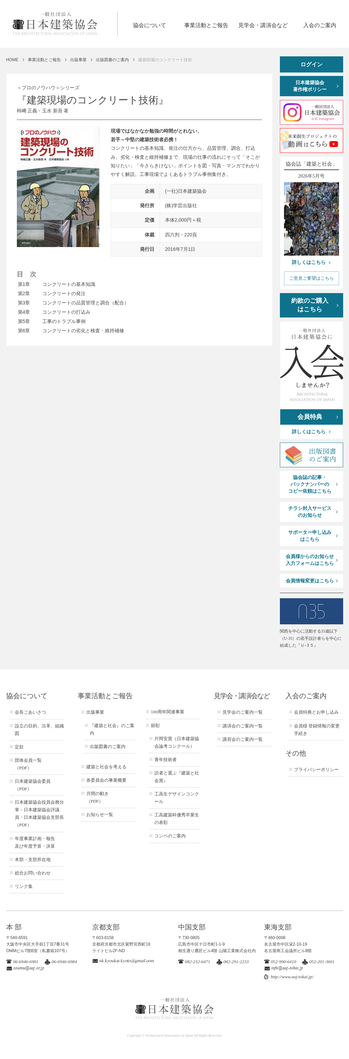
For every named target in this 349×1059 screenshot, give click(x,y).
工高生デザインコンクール (176, 797)
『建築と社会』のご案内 (112, 729)
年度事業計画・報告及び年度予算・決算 (35, 842)
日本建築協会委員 (33, 785)
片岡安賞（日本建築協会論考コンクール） (176, 742)
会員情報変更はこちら (310, 580)
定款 (19, 746)
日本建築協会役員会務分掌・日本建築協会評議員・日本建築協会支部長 (39, 813)
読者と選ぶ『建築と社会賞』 (176, 776)
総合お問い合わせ (33, 873)
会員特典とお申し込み (316, 712)
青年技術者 (165, 759)
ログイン (312, 64)
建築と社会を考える (106, 766)
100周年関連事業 (168, 711)
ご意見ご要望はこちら (311, 278)
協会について (149, 25)
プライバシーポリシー (316, 769)
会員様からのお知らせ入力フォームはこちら (310, 560)
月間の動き (97, 797)
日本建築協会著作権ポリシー (310, 86)
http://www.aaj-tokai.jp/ (292, 976)
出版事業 (78, 59)
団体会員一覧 (28, 764)
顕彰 (155, 725)
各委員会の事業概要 (106, 780)
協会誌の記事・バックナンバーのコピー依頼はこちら (309, 484)
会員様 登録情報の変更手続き (317, 729)
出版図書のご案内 (112, 59)
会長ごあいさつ (30, 712)
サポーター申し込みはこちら (309, 536)
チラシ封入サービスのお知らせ (309, 512)
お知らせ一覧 (99, 814)
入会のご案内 (319, 25)
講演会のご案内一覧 (242, 725)
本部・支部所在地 (33, 859)
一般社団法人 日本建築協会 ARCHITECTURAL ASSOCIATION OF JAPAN (64, 24)
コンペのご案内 (170, 835)
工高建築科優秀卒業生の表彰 (176, 818)
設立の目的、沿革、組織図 (39, 729)
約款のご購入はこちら (309, 305)
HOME (12, 59)
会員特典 (309, 416)
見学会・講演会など (263, 25)
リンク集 (24, 886)
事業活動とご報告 (206, 25)
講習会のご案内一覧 (242, 739)
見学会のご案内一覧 (242, 712)
